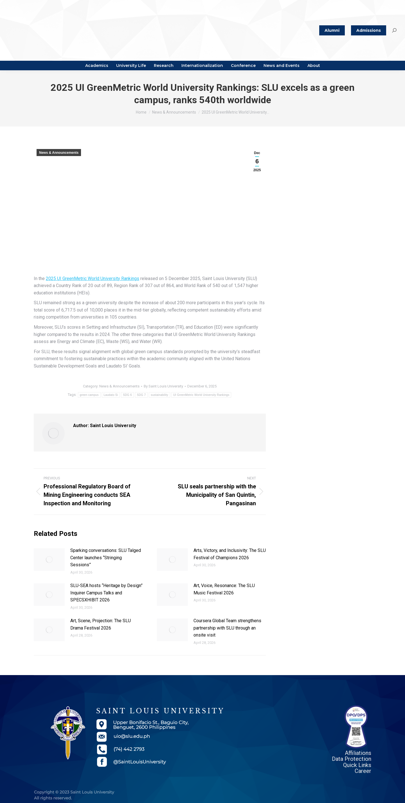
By (163, 386)
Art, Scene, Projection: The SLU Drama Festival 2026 (100, 624)
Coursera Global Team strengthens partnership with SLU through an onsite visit (227, 628)
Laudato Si (111, 394)
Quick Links (357, 765)
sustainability (159, 394)
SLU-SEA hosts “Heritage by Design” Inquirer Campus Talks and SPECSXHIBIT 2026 (106, 593)
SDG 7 (141, 394)
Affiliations (358, 753)
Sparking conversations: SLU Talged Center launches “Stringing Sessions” (105, 557)
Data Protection (351, 758)
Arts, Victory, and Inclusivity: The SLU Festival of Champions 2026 (230, 554)
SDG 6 (127, 394)
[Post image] (49, 559)
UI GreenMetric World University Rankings (201, 394)
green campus (89, 394)
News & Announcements (58, 153)
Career (363, 771)
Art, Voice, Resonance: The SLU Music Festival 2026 (224, 589)
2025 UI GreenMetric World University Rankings (92, 278)
